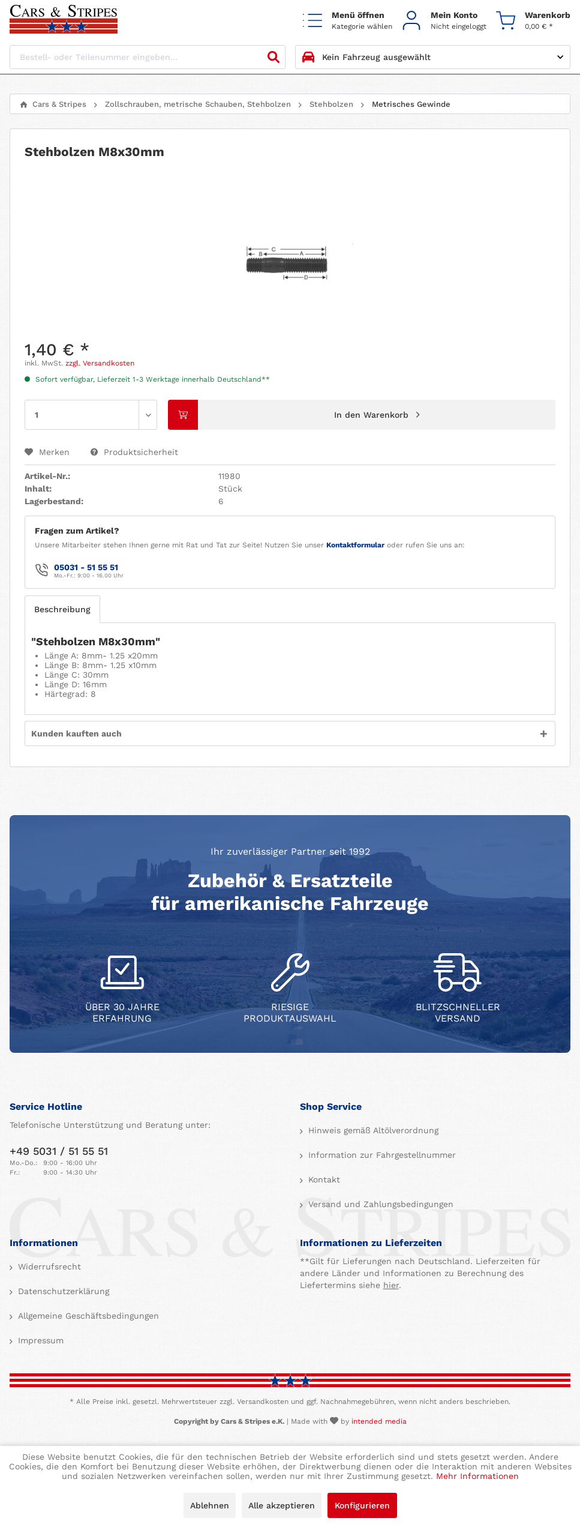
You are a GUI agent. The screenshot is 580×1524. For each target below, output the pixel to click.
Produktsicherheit (134, 452)
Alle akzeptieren (281, 1505)
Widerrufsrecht (48, 1266)
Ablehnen (209, 1505)
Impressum (39, 1340)
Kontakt (322, 1179)
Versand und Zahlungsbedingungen (379, 1204)
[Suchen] (274, 57)
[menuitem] (347, 20)
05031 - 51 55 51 (86, 567)
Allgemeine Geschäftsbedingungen (87, 1316)
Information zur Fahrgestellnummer (380, 1155)
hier (391, 1285)
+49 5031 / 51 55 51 (59, 1151)
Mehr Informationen (477, 1476)
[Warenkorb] (533, 20)
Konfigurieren (362, 1505)
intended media (379, 1421)
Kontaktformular (355, 545)
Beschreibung (62, 609)
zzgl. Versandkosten (99, 363)
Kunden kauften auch (76, 733)
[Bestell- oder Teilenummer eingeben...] (148, 57)
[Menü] (347, 20)
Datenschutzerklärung (62, 1291)
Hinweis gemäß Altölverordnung (371, 1130)
